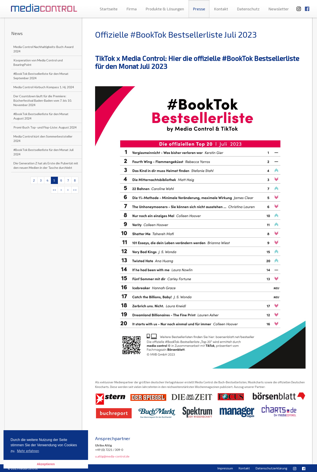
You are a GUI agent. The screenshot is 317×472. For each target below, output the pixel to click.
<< (54, 190)
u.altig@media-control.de (112, 456)
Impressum (225, 468)
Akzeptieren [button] (46, 464)
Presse (199, 8)
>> (75, 190)
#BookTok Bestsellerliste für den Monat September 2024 (40, 76)
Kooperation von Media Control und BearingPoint (38, 62)
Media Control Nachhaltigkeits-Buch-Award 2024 (43, 49)
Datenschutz (248, 8)
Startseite (109, 8)
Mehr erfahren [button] (28, 451)
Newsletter (278, 8)
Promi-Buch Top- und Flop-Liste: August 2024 (45, 127)
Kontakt (221, 8)
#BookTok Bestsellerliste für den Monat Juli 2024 (43, 152)
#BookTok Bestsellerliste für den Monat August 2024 (40, 116)
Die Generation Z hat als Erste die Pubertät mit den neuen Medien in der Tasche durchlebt (45, 165)
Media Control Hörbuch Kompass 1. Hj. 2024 (43, 87)
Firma (131, 8)
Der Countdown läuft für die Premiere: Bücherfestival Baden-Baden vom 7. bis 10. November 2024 (42, 100)
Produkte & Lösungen (165, 8)
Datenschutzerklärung (271, 468)
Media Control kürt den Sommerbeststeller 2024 (42, 138)
